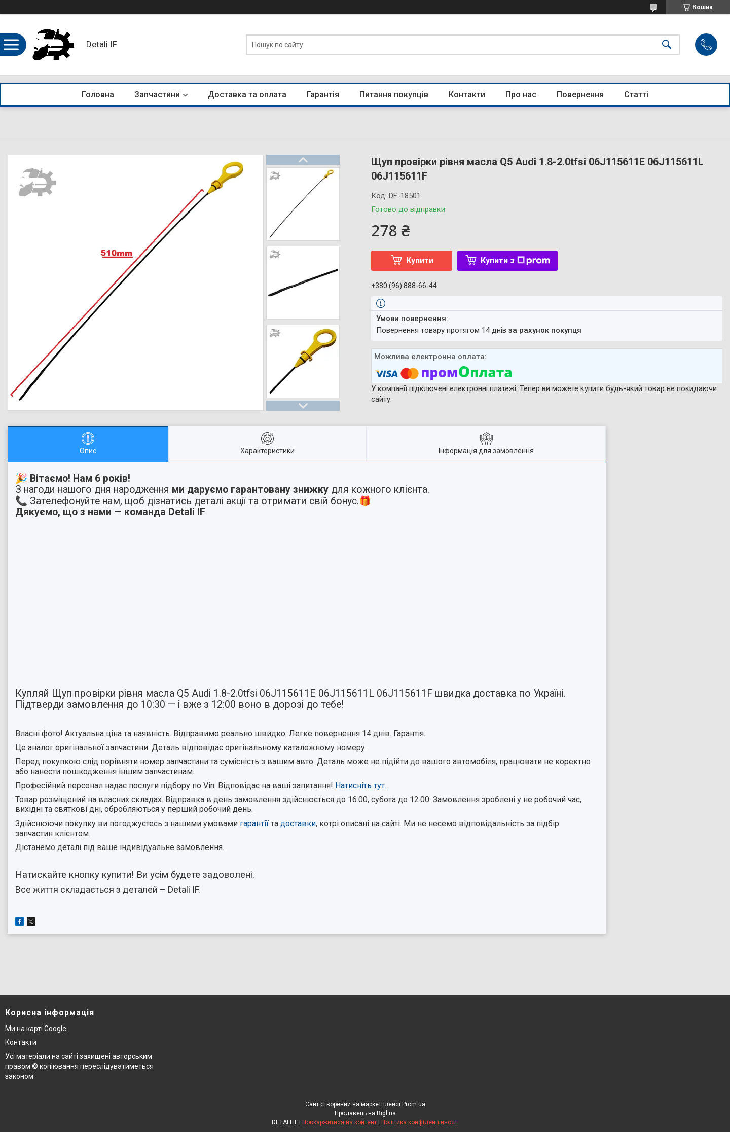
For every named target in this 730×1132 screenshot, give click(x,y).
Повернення (580, 94)
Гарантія (323, 94)
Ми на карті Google (35, 1028)
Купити (419, 260)
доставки (298, 823)
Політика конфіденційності (420, 1122)
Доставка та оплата (247, 94)
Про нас (520, 94)
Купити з (515, 260)
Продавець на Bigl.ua (365, 1113)
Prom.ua (413, 1104)
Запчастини (157, 94)
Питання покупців (393, 94)
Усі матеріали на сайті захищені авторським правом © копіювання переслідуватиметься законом (79, 1066)
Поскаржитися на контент (339, 1122)
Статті (636, 94)
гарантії (254, 823)
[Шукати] (666, 45)
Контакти (467, 94)
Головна (98, 94)
